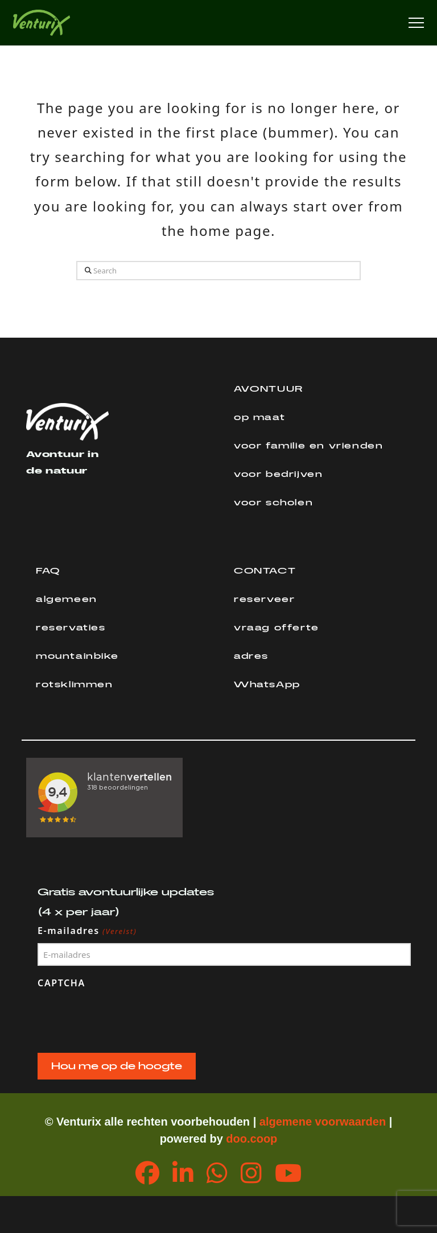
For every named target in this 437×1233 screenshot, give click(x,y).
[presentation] (124, 1018)
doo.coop (251, 1138)
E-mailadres (87, 931)
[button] (416, 23)
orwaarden (357, 1121)
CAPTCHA (61, 983)
